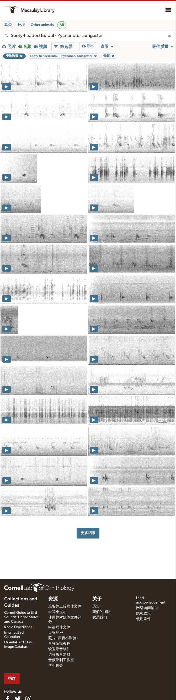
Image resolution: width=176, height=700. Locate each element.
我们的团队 (101, 612)
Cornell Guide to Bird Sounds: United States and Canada (21, 617)
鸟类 (8, 25)
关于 (97, 599)
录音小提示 (57, 612)
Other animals (42, 25)
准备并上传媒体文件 (64, 606)
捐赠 (11, 678)
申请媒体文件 (59, 627)
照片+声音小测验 (62, 638)
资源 (53, 599)
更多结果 (88, 533)
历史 (96, 606)
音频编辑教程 (59, 643)
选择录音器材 (59, 654)
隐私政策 (143, 613)
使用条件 (143, 619)
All (62, 25)
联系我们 (99, 617)
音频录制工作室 (61, 660)
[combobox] (88, 35)
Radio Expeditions (18, 627)
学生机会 (55, 665)
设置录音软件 (59, 649)
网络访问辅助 (147, 608)
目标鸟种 (55, 632)
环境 (21, 25)
